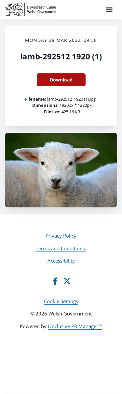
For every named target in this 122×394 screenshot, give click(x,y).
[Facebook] (55, 281)
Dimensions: (45, 105)
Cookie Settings (61, 301)
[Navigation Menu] (109, 10)
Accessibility (61, 260)
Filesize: (52, 112)
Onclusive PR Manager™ (75, 326)
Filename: (35, 99)
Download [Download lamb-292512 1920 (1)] (61, 80)
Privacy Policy (61, 235)
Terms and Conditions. (61, 248)
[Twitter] (67, 281)
